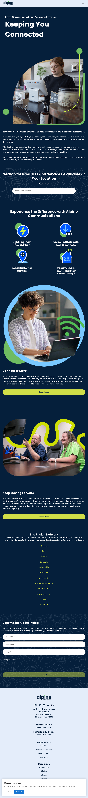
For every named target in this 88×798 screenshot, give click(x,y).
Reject (8, 792)
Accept (19, 792)
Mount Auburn (44, 588)
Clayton (44, 546)
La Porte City (44, 578)
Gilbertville (44, 567)
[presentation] (19, 666)
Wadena (44, 604)
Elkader (44, 556)
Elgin (44, 551)
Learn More (44, 392)
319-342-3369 (44, 734)
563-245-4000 (44, 727)
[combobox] (42, 191)
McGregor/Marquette (44, 583)
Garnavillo (44, 562)
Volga (44, 599)
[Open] (73, 190)
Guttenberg (44, 572)
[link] (35, 705)
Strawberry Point (44, 594)
